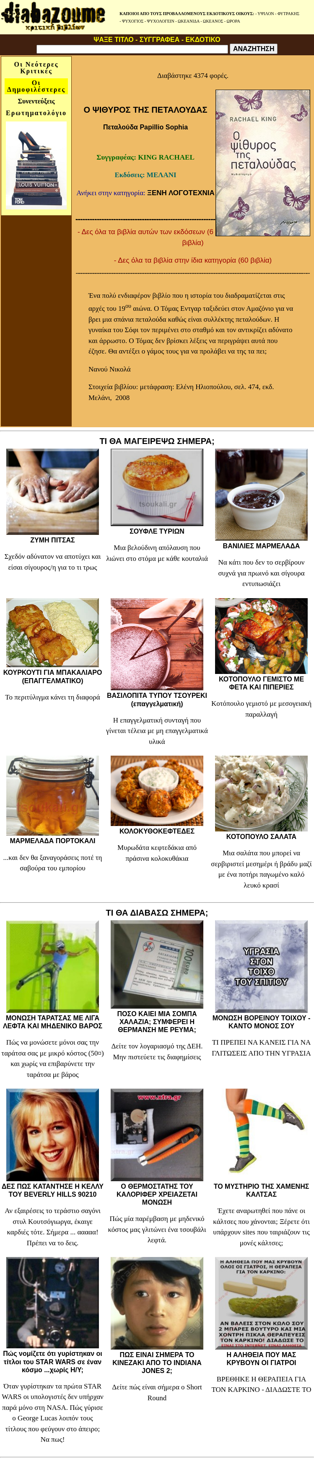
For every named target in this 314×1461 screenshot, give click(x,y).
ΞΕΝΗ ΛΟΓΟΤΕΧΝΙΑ (181, 193)
